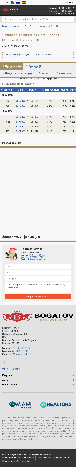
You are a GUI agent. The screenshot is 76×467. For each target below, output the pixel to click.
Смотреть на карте (43, 54)
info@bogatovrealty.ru (64, 14)
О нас (5, 368)
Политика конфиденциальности (53, 457)
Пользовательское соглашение (18, 457)
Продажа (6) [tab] (12, 66)
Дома (5, 380)
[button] (73, 375)
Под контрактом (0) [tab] (17, 73)
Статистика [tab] (63, 73)
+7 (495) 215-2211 (66, 11)
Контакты (16, 368)
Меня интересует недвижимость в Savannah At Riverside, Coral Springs (38, 287)
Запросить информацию (17, 54)
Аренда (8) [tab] (34, 66)
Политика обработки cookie (16, 461)
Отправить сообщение (38, 296)
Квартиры (7, 375)
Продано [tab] (42, 73)
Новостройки (9, 384)
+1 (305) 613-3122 (66, 8)
